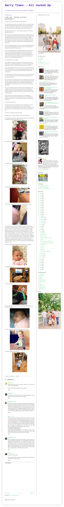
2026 (41, 193)
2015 (41, 212)
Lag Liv (40, 284)
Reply (9, 389)
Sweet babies (42, 249)
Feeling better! (43, 232)
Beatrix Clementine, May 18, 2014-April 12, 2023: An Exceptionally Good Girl (51, 103)
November (42, 219)
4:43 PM (12, 453)
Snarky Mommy (42, 288)
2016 (41, 210)
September (42, 222)
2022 (41, 200)
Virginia (9, 453)
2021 (41, 202)
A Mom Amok (41, 274)
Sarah (45, 159)
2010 (41, 262)
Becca (9, 382)
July (41, 226)
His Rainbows (41, 62)
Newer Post (7, 493)
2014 (41, 214)
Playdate (40, 59)
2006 (41, 269)
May (41, 229)
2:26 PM (14, 437)
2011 (41, 260)
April (41, 231)
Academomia (41, 275)
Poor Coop (42, 246)
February (42, 255)
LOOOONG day (43, 244)
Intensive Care (43, 234)
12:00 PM (14, 401)
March (41, 253)
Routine (41, 239)
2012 (41, 259)
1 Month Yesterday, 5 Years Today (46, 241)
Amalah (40, 277)
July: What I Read (47, 125)
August (41, 224)
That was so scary (43, 236)
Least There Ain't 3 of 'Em (44, 63)
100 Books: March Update (45, 251)
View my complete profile (43, 169)
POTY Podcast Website (43, 187)
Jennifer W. (10, 401)
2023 (41, 198)
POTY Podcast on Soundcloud (44, 188)
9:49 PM (13, 393)
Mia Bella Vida (42, 285)
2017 (41, 209)
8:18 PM (11, 382)
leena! (9, 416)
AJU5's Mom (10, 437)
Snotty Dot (42, 247)
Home (20, 493)
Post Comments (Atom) (14, 495)
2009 (41, 264)
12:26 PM (12, 416)
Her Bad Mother (42, 281)
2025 (41, 195)
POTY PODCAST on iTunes (44, 185)
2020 (41, 203)
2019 (41, 205)
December (42, 217)
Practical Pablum (42, 287)
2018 (41, 207)
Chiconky (9, 393)
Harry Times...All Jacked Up (28, 5)
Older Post (32, 493)
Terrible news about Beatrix (49, 75)
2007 (41, 267)
